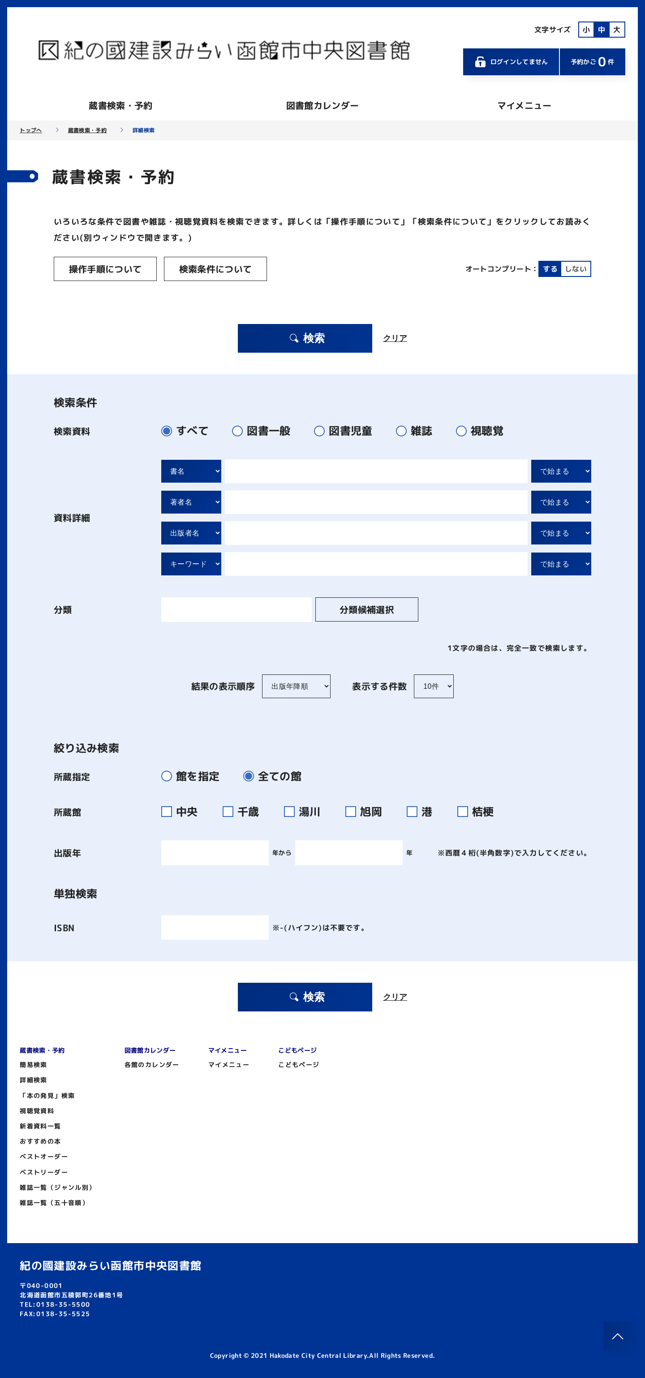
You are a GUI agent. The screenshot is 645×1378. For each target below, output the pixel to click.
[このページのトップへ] (617, 1336)
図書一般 (265, 430)
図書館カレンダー (322, 105)
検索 (307, 338)
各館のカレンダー (152, 1064)
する (550, 269)
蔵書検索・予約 (120, 105)
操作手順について (105, 269)
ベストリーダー (44, 1172)
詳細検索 (33, 1080)
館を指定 (194, 776)
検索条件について (215, 269)
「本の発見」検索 (47, 1095)
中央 (185, 811)
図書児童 (347, 430)
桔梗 (479, 811)
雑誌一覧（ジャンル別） (57, 1187)
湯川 (308, 811)
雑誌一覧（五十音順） (54, 1202)
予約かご (593, 61)
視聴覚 (483, 430)
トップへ (31, 130)
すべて (189, 430)
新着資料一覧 (40, 1126)
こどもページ (298, 1064)
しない (576, 269)
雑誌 (418, 430)
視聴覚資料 (37, 1110)
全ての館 (276, 776)
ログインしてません (511, 62)
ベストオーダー (44, 1156)
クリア (395, 338)
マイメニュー (524, 105)
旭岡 (369, 811)
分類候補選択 (367, 609)
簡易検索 (33, 1064)
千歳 (246, 811)
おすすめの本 (40, 1141)
